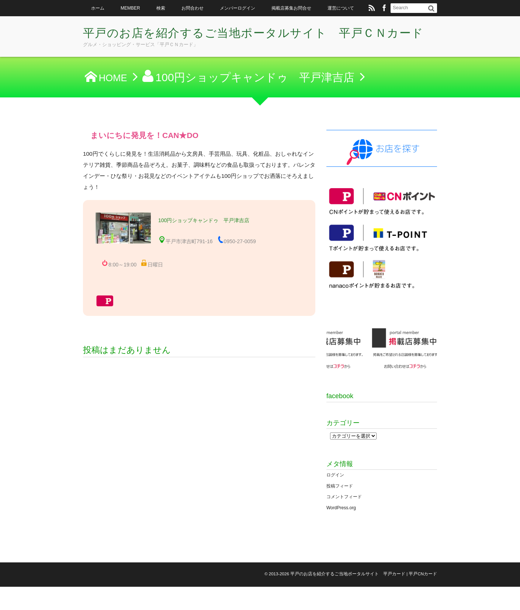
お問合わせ (192, 8)
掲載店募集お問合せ (291, 8)
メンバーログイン (237, 8)
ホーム (97, 8)
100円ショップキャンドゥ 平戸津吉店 (203, 220)
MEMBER (130, 8)
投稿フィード (339, 508)
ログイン (335, 498)
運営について (340, 8)
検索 (160, 8)
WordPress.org (341, 531)
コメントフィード (344, 520)
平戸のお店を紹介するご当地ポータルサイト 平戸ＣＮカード (256, 42)
